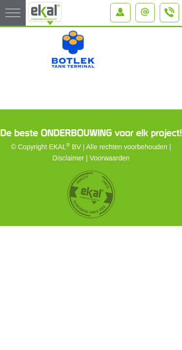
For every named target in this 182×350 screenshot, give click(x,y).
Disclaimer (68, 158)
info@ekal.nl (147, 9)
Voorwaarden (110, 158)
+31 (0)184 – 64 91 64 (170, 16)
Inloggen (122, 9)
